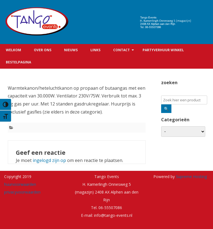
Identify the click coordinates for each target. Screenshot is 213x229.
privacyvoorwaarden (22, 192)
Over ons (42, 50)
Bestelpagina (18, 62)
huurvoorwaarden (20, 184)
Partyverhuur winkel (163, 50)
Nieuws (71, 50)
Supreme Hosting (191, 176)
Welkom (13, 50)
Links (95, 50)
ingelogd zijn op (49, 160)
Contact (121, 50)
